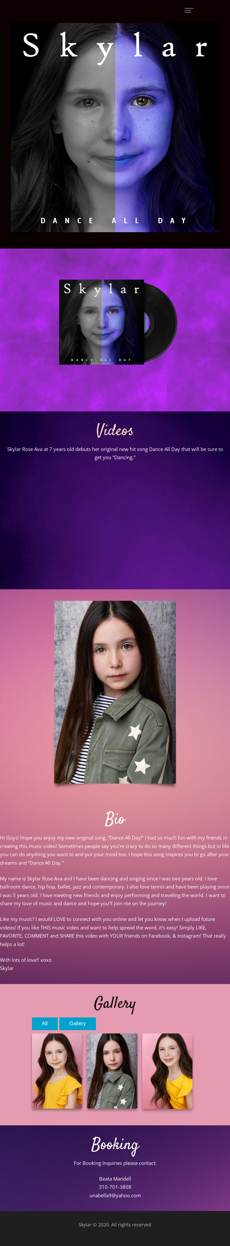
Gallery (77, 1023)
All (45, 1023)
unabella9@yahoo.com (115, 1195)
